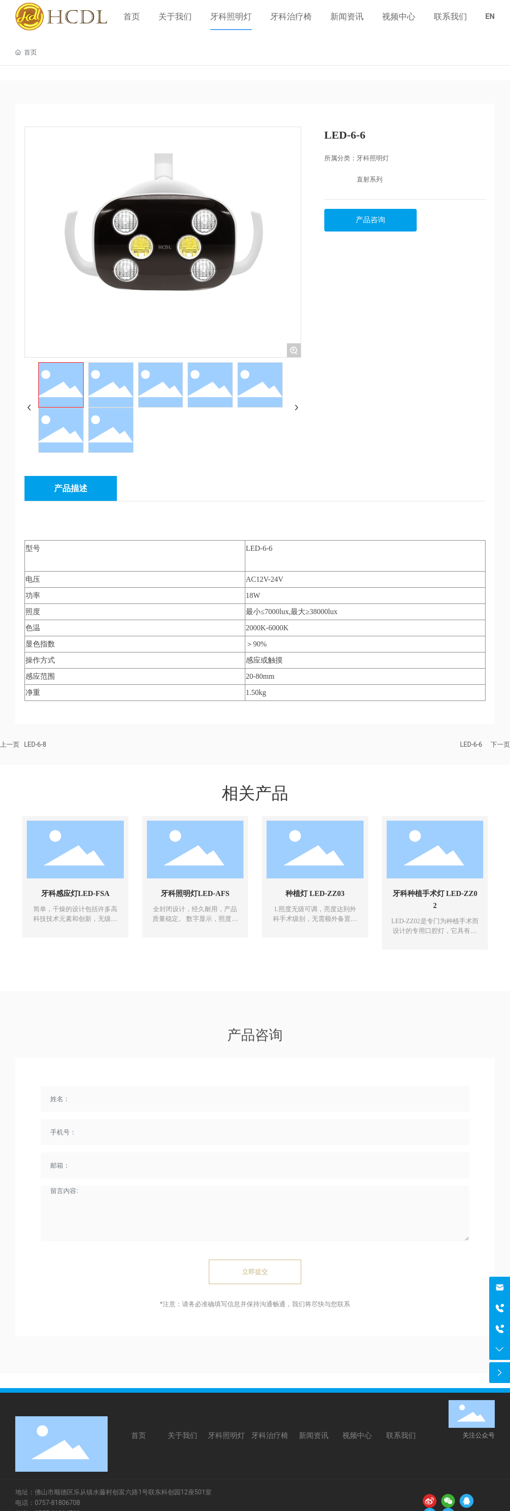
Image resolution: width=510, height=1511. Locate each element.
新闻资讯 (313, 1435)
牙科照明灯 (373, 158)
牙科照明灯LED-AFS (195, 893)
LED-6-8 (35, 744)
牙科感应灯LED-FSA (75, 893)
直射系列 (369, 179)
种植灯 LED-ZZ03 (315, 893)
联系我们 (401, 1435)
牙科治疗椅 (269, 1435)
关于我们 (182, 1435)
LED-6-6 (471, 744)
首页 (138, 1435)
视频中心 (357, 1435)
